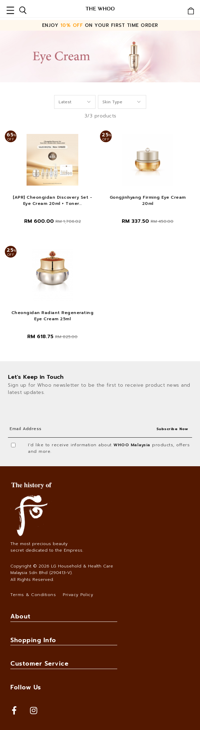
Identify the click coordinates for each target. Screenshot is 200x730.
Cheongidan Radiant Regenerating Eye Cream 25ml (52, 316)
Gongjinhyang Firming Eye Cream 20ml (148, 200)
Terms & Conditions (33, 595)
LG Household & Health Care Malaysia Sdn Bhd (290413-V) (61, 569)
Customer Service (39, 663)
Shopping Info (33, 640)
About (20, 616)
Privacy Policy (78, 595)
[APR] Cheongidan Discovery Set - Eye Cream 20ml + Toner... (52, 200)
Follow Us (25, 687)
